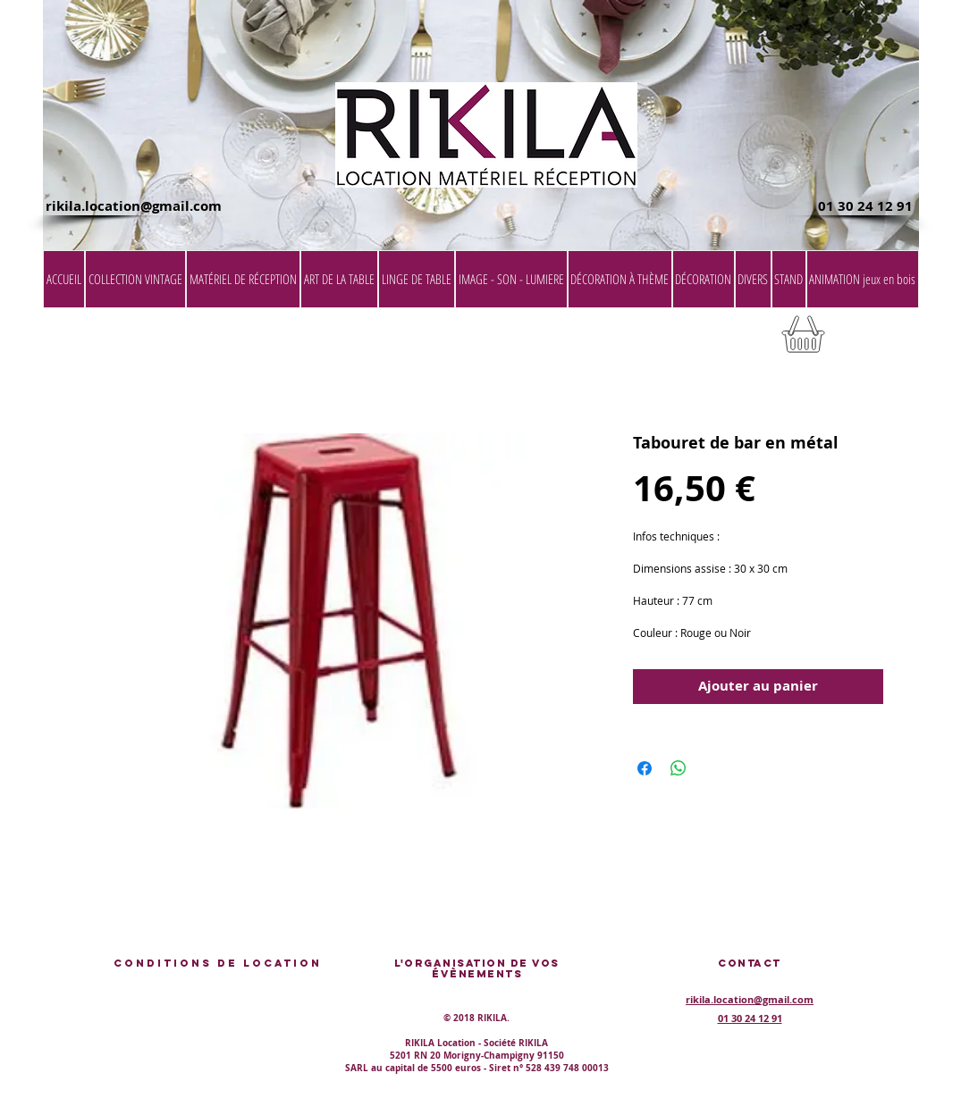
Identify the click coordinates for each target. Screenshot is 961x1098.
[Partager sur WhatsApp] (678, 768)
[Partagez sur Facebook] (644, 768)
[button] (873, 340)
